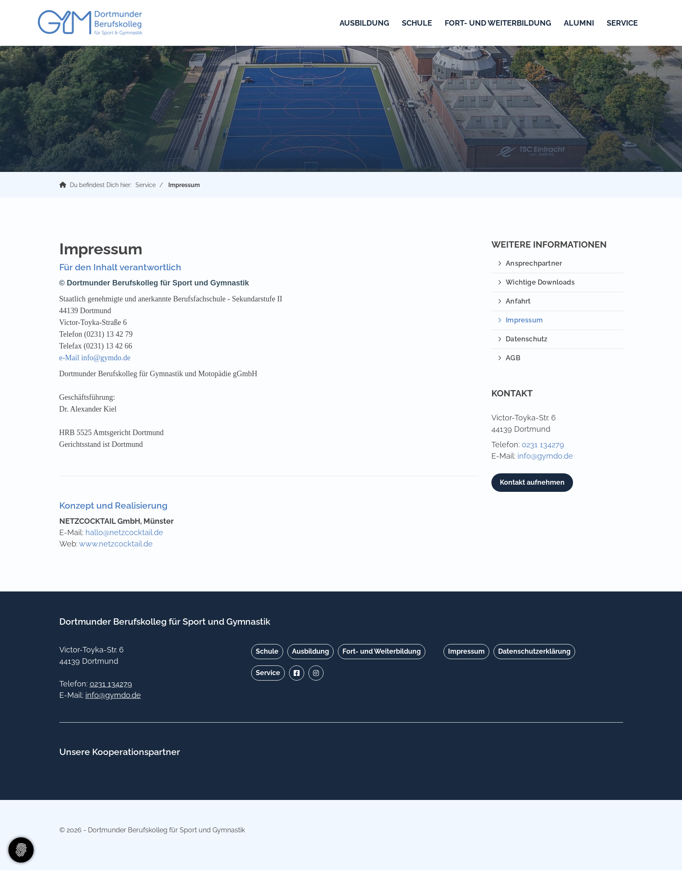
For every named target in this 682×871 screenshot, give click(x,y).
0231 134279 (543, 445)
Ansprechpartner (534, 264)
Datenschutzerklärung (534, 652)
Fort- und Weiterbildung (495, 23)
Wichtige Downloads (540, 283)
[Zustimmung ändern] (21, 850)
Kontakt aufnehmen (532, 483)
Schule (414, 23)
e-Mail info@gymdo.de (95, 358)
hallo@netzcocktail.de (124, 533)
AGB (513, 359)
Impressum (184, 185)
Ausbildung (362, 23)
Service (619, 23)
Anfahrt (518, 302)
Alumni (576, 23)
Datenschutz (526, 340)
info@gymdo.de (545, 456)
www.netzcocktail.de (116, 544)
